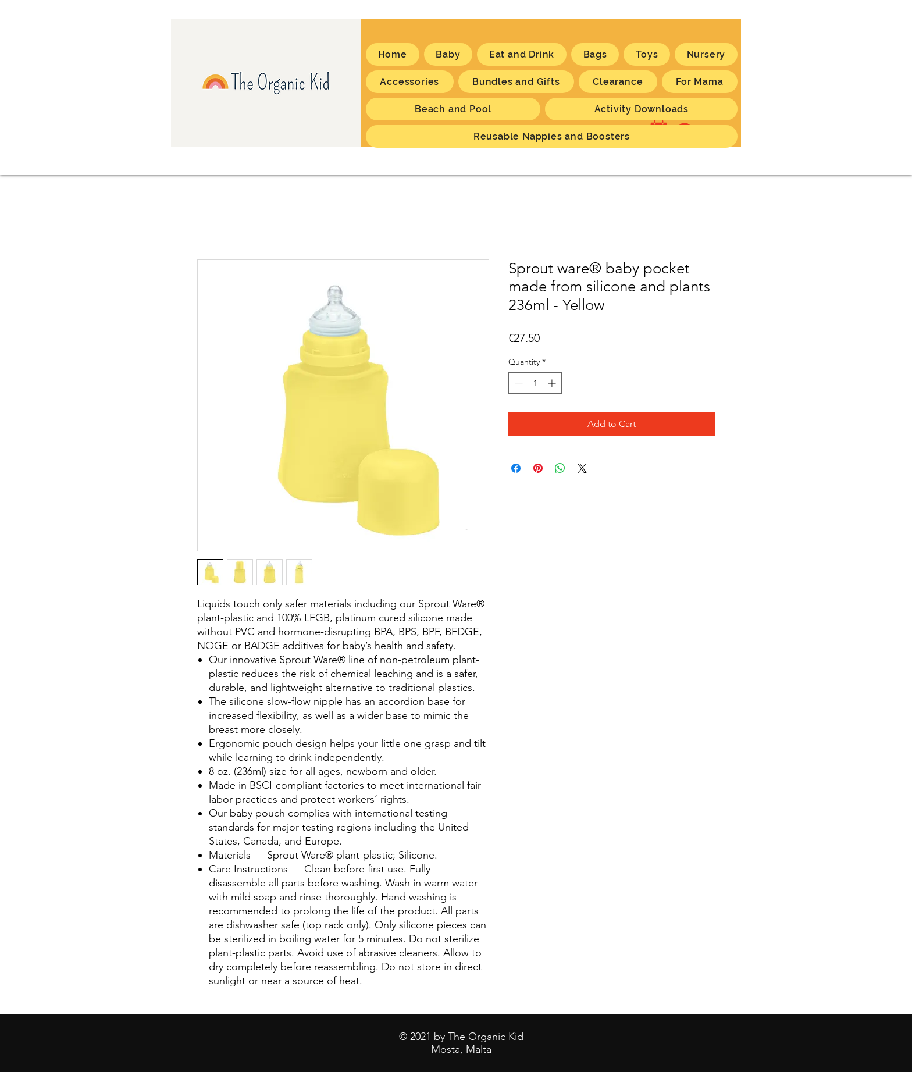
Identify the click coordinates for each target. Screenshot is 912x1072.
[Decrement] (517, 383)
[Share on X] (582, 468)
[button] (700, 81)
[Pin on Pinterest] (538, 468)
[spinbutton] (535, 383)
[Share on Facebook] (516, 468)
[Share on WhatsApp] (560, 468)
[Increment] (553, 383)
